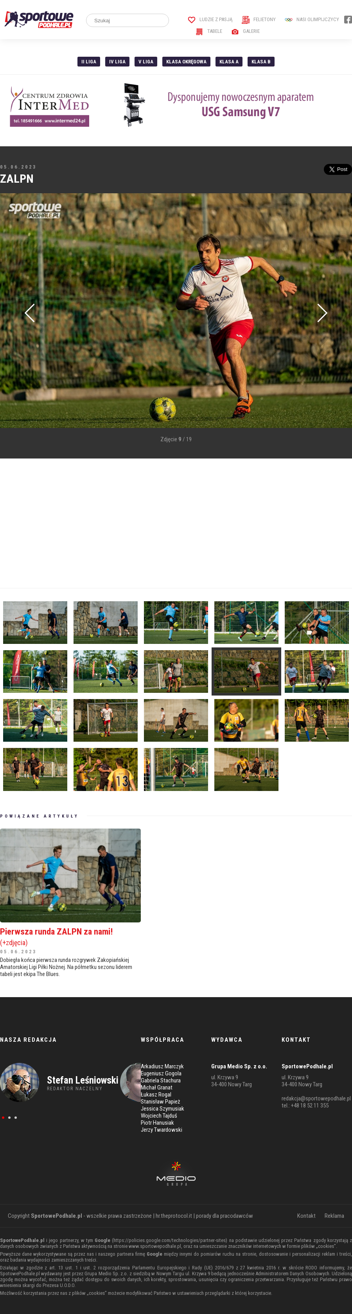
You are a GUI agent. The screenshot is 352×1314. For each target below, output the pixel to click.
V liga (145, 62)
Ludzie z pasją (210, 19)
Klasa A (229, 62)
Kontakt (306, 1215)
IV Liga (117, 62)
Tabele (209, 31)
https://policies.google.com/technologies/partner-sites (169, 1240)
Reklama (334, 1215)
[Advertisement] (150, 523)
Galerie (245, 31)
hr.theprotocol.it (174, 1215)
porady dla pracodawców (224, 1215)
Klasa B (261, 62)
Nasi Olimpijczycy (312, 19)
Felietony (259, 19)
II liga (88, 62)
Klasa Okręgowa (186, 62)
